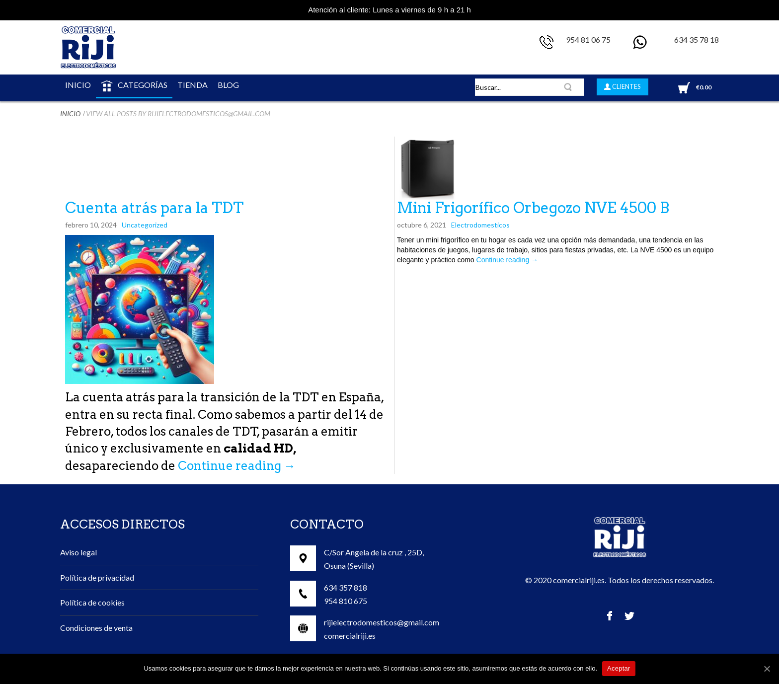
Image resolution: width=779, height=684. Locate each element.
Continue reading (237, 465)
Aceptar (618, 668)
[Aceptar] (767, 669)
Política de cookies (92, 602)
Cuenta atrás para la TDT (154, 208)
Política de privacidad (97, 577)
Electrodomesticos (480, 225)
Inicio (70, 113)
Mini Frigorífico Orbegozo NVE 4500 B (533, 208)
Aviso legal (78, 552)
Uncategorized (144, 225)
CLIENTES (626, 86)
